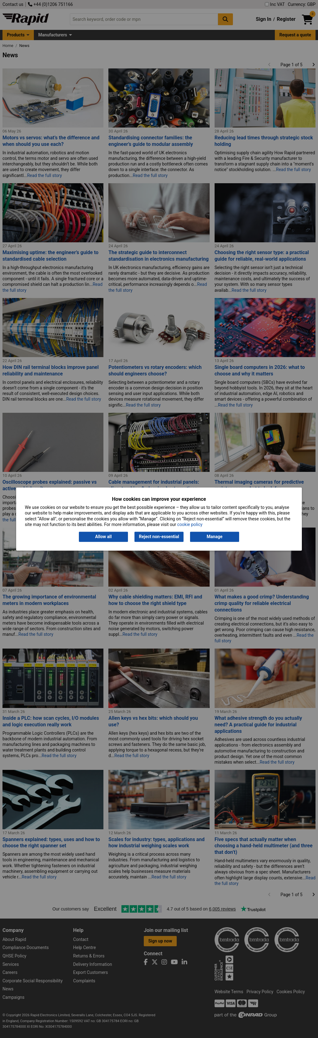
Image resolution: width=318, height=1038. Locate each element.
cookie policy (189, 524)
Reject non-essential (159, 536)
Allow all (103, 536)
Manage (215, 536)
